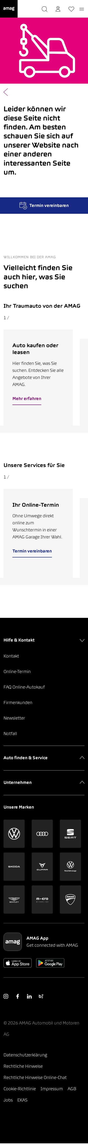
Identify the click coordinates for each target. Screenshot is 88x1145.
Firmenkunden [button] (18, 704)
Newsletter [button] (14, 719)
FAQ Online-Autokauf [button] (24, 688)
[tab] (39, 429)
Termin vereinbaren (44, 205)
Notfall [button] (10, 735)
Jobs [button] (8, 1101)
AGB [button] (72, 1090)
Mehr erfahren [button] (27, 399)
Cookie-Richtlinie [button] (20, 1090)
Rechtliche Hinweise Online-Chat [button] (35, 1079)
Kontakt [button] (11, 657)
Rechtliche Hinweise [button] (23, 1068)
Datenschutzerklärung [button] (25, 1056)
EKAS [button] (22, 1101)
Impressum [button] (52, 1090)
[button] (9, 9)
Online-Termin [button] (17, 673)
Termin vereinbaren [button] (32, 552)
